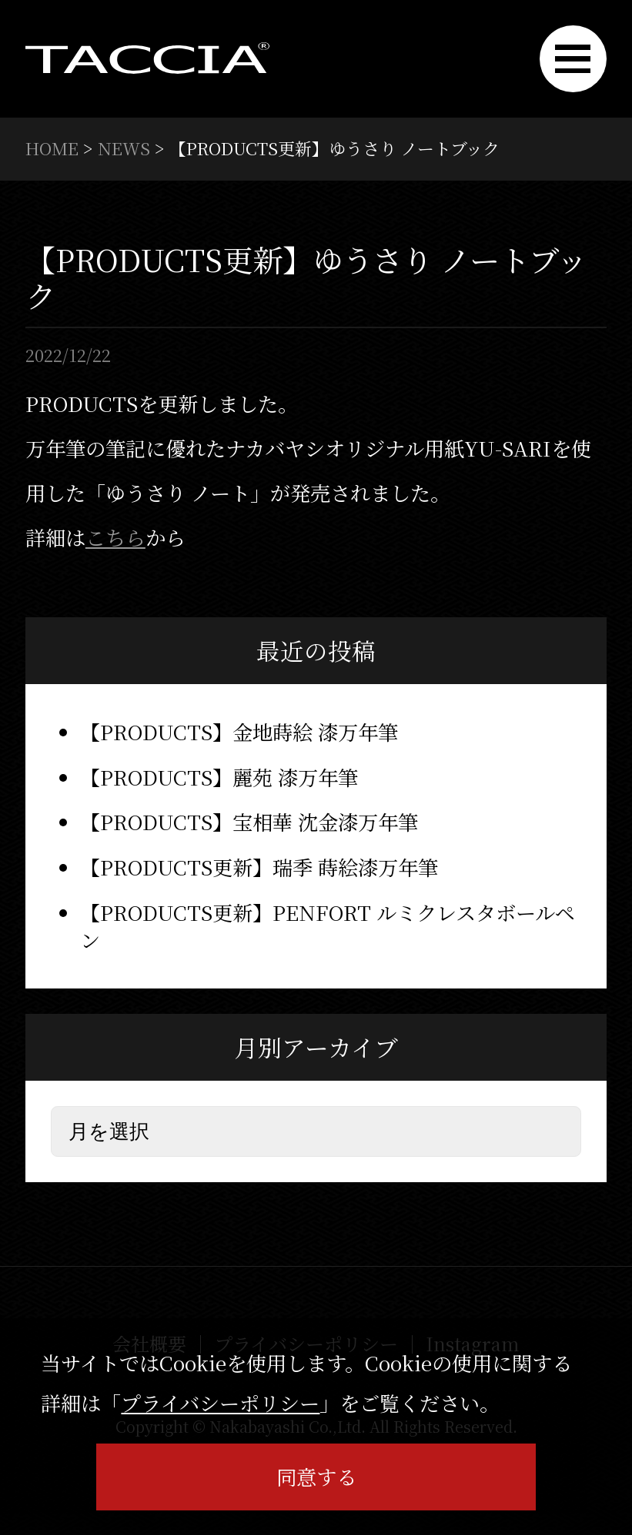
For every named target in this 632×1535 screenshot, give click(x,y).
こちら (115, 537)
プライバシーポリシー (220, 1402)
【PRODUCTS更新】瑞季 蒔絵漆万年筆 (259, 867)
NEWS (124, 148)
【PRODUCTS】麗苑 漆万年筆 (219, 777)
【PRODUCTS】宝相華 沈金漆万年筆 (249, 821)
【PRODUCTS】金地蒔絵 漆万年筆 (239, 731)
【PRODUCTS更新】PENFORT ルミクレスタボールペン (327, 926)
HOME (52, 148)
